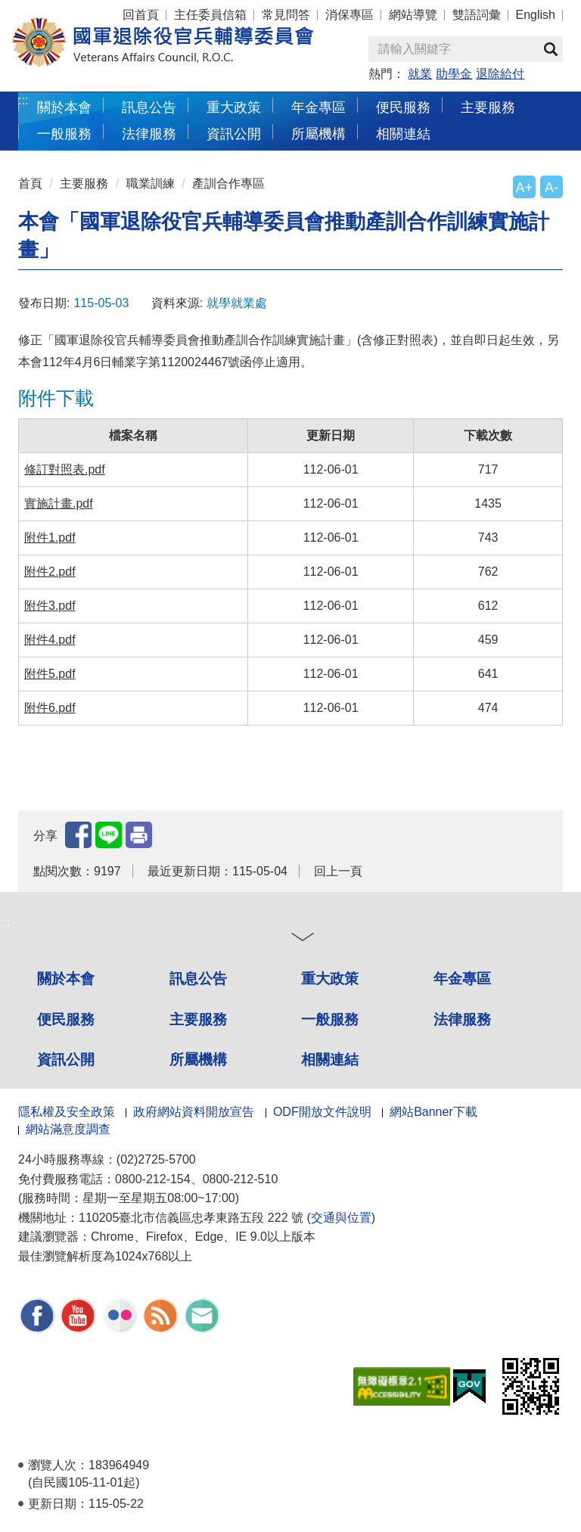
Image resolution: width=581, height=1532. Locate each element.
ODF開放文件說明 (322, 1111)
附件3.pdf (50, 605)
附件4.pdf (50, 639)
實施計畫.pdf (58, 503)
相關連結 (330, 1059)
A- (551, 187)
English (535, 14)
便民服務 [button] (403, 107)
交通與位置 (341, 1217)
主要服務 (84, 183)
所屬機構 (198, 1059)
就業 (420, 73)
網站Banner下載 (433, 1111)
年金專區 (318, 107)
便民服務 (66, 1019)
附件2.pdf (50, 571)
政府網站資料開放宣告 (193, 1111)
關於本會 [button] (64, 107)
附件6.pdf (50, 707)
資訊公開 (66, 1059)
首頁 (30, 183)
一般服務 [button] (64, 133)
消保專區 (349, 14)
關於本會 (66, 979)
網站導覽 (413, 14)
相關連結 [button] (403, 133)
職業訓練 (150, 183)
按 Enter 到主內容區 (68, 10)
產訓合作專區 (228, 183)
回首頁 (141, 14)
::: (23, 100)
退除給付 (500, 73)
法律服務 (462, 1019)
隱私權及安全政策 (66, 1111)
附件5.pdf (50, 673)
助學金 (454, 73)
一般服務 (330, 1019)
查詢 (551, 49)
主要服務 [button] (488, 107)
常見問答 (286, 14)
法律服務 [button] (149, 133)
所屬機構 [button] (318, 133)
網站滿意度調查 (68, 1129)
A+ (524, 187)
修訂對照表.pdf (64, 469)
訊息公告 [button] (149, 107)
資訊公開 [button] (234, 133)
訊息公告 (198, 979)
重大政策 (234, 107)
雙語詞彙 (476, 14)
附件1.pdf (50, 537)
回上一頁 (338, 871)
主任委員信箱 (210, 14)
